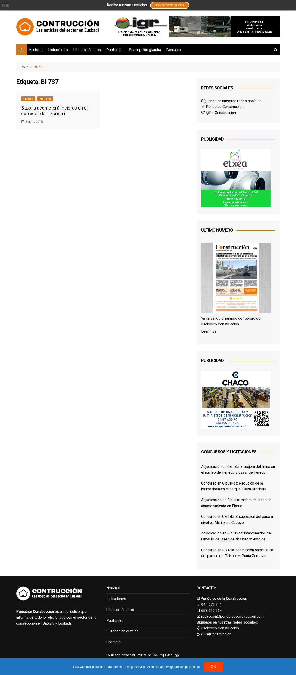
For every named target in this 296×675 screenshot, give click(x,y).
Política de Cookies (149, 655)
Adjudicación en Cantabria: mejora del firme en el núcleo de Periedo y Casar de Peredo (238, 469)
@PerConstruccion (218, 112)
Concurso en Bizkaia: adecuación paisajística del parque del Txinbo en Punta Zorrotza (237, 553)
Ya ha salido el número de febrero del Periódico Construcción (231, 321)
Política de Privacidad (120, 655)
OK (213, 667)
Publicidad (114, 50)
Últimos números (87, 50)
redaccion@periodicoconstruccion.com (232, 616)
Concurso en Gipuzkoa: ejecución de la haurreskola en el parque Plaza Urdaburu (233, 486)
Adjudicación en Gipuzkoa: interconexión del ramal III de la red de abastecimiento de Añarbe (236, 536)
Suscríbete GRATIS (169, 5)
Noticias (36, 50)
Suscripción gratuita (145, 50)
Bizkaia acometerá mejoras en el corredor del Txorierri (54, 110)
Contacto (173, 50)
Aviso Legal (172, 655)
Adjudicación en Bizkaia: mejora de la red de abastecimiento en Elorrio (236, 503)
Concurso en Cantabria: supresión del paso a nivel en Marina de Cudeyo (237, 519)
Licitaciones (58, 50)
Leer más (208, 331)
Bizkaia (28, 99)
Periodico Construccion (222, 106)
